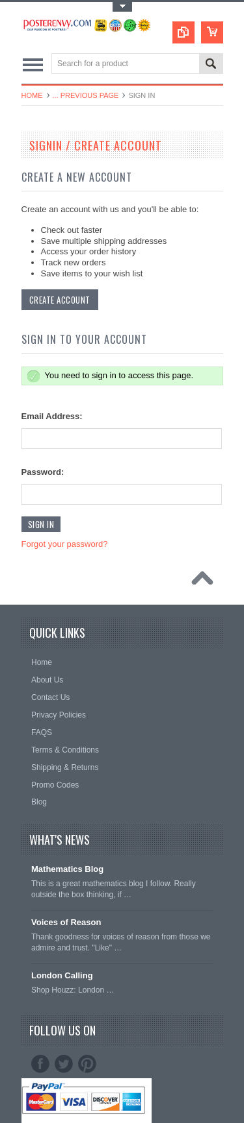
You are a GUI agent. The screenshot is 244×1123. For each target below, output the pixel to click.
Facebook (40, 1064)
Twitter (64, 1064)
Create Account (59, 299)
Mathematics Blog (67, 869)
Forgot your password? (64, 544)
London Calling (62, 975)
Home (32, 95)
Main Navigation (32, 64)
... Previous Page (86, 95)
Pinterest (87, 1064)
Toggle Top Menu (122, 7)
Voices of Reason (66, 922)
